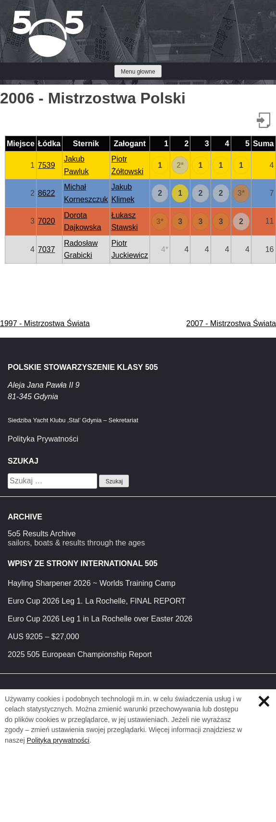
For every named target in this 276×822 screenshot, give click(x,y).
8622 (46, 193)
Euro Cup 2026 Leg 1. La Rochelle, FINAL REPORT (97, 601)
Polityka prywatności (58, 740)
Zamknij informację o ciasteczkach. (264, 701)
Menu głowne (138, 71)
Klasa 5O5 (29, 14)
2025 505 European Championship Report (80, 654)
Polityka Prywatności (43, 439)
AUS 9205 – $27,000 (43, 636)
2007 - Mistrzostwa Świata (231, 323)
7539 (46, 165)
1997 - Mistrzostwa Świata (45, 323)
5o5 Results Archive (41, 534)
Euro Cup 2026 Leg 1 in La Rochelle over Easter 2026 (100, 619)
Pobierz (263, 120)
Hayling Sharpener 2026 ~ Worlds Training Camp (92, 583)
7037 (46, 249)
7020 (46, 221)
